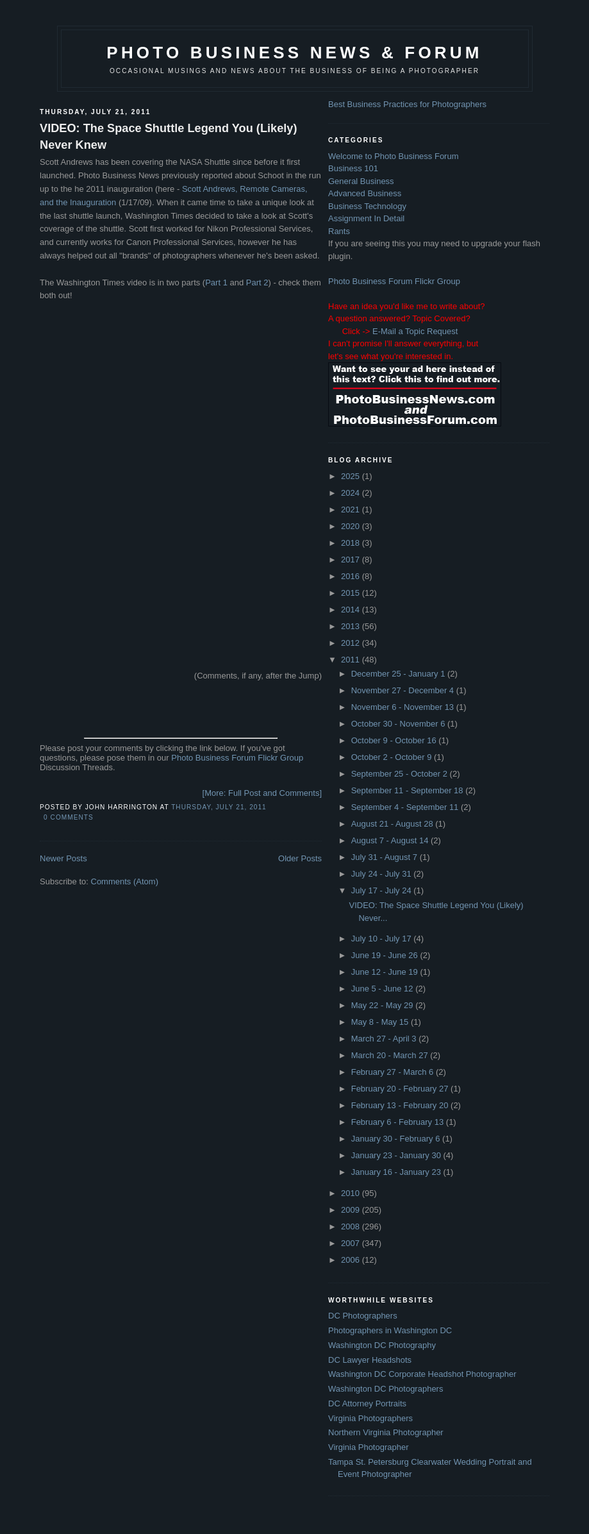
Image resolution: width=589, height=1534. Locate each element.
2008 (351, 1226)
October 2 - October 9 (392, 757)
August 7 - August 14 (391, 840)
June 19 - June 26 (385, 955)
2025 (351, 476)
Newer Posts (63, 858)
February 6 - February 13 (398, 1122)
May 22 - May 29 (383, 1005)
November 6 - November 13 (403, 707)
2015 (351, 593)
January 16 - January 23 (397, 1172)
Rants (339, 231)
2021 (351, 509)
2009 (351, 1210)
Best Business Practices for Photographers (407, 104)
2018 (351, 543)
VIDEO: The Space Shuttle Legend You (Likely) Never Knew (168, 136)
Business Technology (367, 206)
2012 (351, 643)
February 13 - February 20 (401, 1105)
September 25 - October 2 (400, 774)
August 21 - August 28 (393, 824)
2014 (351, 609)
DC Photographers (362, 1315)
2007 (351, 1243)
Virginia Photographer (368, 1447)
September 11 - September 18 (408, 790)
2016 (351, 576)
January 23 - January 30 (397, 1155)
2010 (351, 1193)
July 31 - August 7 (385, 857)
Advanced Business (364, 193)
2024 (351, 493)
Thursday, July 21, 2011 (219, 807)
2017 (351, 559)
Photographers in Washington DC (390, 1330)
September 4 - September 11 (406, 807)
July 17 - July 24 (382, 890)
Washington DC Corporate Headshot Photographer (422, 1374)
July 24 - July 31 (382, 874)
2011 (351, 659)
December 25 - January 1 (399, 673)
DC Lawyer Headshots (369, 1360)
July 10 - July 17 (382, 938)
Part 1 (216, 282)
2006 (351, 1260)
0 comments (69, 817)
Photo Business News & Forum (294, 52)
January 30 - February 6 (396, 1138)
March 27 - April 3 (385, 1038)
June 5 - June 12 (383, 988)
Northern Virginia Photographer (386, 1432)
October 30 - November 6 (399, 724)
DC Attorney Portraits (367, 1403)
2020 (351, 526)
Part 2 (257, 282)
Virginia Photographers (370, 1418)
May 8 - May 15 (381, 1022)
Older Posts (300, 858)
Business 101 (353, 168)
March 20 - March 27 (391, 1055)
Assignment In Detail (366, 218)
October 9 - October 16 (395, 740)
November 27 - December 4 (403, 690)
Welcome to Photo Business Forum (393, 156)
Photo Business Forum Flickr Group (237, 758)
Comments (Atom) (124, 881)
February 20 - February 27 (401, 1088)
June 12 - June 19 (385, 972)
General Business (361, 181)
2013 (351, 626)
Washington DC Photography (382, 1345)
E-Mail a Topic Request (415, 331)
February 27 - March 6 (393, 1072)
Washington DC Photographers (385, 1389)
